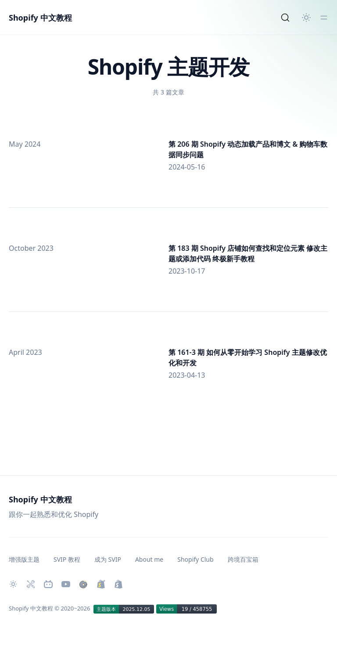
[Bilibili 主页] (48, 584)
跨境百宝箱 (243, 559)
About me (149, 559)
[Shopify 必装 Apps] (30, 584)
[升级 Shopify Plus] (101, 584)
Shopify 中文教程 (40, 17)
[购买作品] (83, 584)
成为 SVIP (107, 559)
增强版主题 (24, 559)
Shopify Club (195, 559)
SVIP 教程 (67, 559)
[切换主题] (306, 18)
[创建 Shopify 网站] (118, 584)
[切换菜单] (324, 18)
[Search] (285, 17)
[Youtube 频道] (65, 584)
